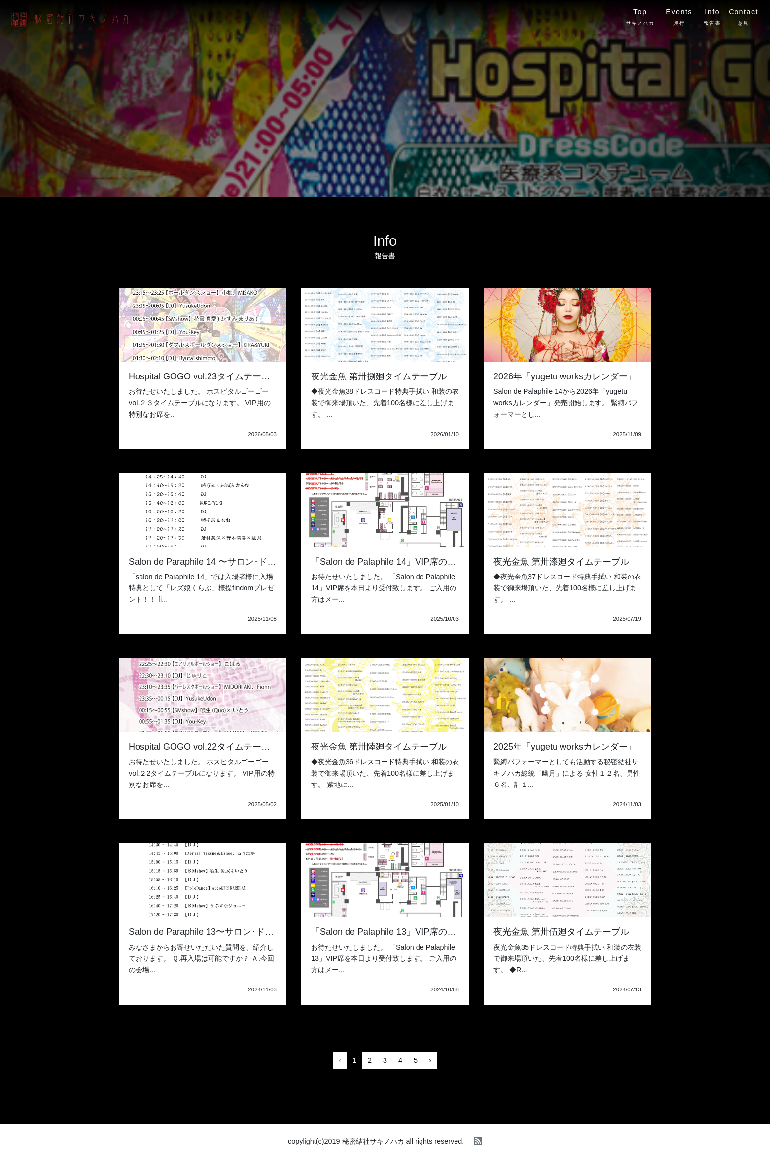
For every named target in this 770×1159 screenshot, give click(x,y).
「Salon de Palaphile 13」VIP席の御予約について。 (414, 932)
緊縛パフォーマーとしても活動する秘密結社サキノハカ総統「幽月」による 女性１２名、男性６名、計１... (566, 773)
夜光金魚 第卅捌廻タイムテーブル (379, 376)
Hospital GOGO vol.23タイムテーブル (204, 376)
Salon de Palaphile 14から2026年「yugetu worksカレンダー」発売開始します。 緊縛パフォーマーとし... (565, 402)
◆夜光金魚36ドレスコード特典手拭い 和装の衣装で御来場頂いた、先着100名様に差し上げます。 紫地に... (385, 773)
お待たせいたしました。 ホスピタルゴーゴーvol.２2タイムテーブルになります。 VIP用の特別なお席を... (202, 773)
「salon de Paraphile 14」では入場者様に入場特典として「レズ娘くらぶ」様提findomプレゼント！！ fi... (201, 588)
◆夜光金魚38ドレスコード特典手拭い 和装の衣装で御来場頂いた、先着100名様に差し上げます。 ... (385, 402)
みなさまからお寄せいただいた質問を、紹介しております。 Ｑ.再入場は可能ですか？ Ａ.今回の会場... (201, 958)
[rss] (478, 1141)
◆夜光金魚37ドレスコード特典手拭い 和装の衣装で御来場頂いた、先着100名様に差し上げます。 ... (567, 588)
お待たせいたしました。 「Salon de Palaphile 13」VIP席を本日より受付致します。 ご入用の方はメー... (383, 958)
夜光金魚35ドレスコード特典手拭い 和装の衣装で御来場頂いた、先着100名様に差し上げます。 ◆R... (567, 958)
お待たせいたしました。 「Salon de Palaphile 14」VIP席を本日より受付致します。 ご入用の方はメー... (383, 588)
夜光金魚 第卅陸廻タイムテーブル (379, 746)
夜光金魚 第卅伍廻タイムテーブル (561, 932)
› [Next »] (430, 1060)
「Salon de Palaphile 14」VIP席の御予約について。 (414, 562)
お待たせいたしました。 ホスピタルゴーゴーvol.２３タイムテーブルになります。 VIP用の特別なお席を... (200, 402)
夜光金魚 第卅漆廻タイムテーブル (561, 562)
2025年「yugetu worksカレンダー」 (564, 746)
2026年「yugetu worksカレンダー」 (564, 376)
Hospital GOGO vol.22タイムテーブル (204, 746)
